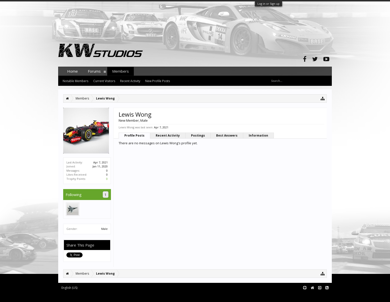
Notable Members (75, 81)
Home (72, 71)
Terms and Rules (319, 296)
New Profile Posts (157, 81)
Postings (198, 135)
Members (120, 71)
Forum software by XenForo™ (95, 296)
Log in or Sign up (268, 3)
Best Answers (227, 135)
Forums (94, 71)
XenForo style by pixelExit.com (156, 296)
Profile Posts (134, 135)
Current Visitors (104, 81)
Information (258, 135)
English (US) (69, 288)
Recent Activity (168, 135)
